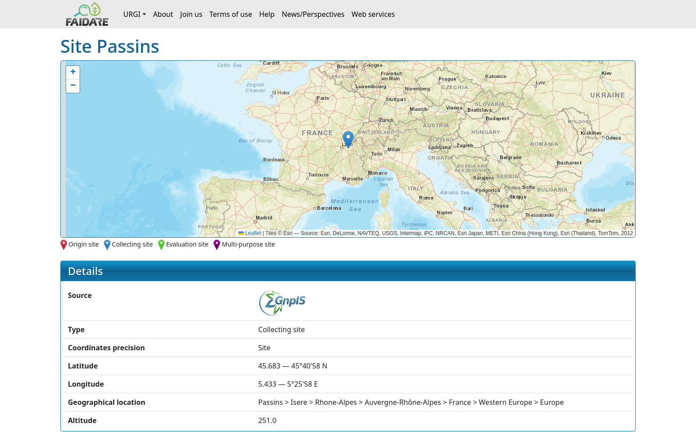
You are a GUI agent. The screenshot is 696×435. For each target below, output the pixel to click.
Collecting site (132, 244)
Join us (191, 14)
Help (267, 14)
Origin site (83, 244)
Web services (373, 14)
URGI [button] (132, 14)
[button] (348, 140)
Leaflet (249, 233)
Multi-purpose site (248, 244)
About (163, 14)
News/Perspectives (313, 14)
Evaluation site (187, 244)
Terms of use (231, 14)
